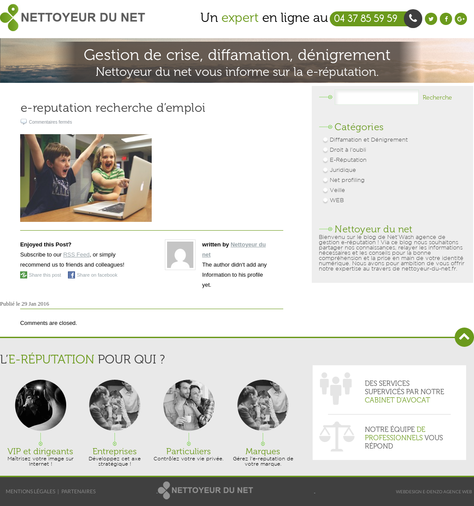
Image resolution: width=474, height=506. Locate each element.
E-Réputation (348, 160)
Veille (337, 190)
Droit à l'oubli (348, 150)
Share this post (45, 275)
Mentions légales (30, 491)
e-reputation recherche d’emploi (113, 107)
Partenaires (78, 491)
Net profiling (347, 180)
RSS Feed (76, 254)
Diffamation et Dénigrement (369, 140)
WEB (337, 200)
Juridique (343, 170)
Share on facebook (97, 275)
